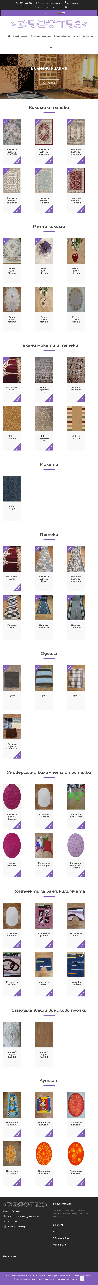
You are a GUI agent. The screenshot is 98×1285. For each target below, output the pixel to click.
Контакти (88, 36)
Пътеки (49, 534)
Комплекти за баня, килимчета (49, 891)
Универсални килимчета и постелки (49, 772)
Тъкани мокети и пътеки (49, 345)
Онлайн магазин (20, 36)
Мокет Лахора (76, 437)
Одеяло (12, 695)
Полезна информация (41, 36)
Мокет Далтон (11, 437)
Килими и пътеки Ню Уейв (12, 151)
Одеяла (49, 653)
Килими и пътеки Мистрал (12, 816)
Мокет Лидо (12, 507)
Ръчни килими (49, 226)
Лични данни (59, 1245)
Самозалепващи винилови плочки (49, 1010)
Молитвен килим (12, 388)
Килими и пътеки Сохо (44, 578)
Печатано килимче (12, 1123)
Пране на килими (62, 36)
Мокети (49, 464)
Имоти (76, 36)
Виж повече (49, 83)
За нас (56, 1231)
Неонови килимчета (76, 815)
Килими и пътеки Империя (44, 151)
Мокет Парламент (43, 389)
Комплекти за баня (76, 983)
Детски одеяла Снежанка (11, 746)
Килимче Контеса (44, 815)
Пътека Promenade (44, 626)
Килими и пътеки (49, 107)
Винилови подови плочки (12, 1054)
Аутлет (49, 1080)
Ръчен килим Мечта (12, 270)
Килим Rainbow (12, 864)
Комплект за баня (44, 934)
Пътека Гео (12, 626)
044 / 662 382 (26, 3)
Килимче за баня (76, 934)
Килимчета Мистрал (44, 864)
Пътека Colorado (76, 626)
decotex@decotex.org (50, 3)
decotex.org (72, 3)
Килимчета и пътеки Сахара (76, 865)
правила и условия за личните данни (60, 1279)
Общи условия (61, 1238)
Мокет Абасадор (75, 388)
